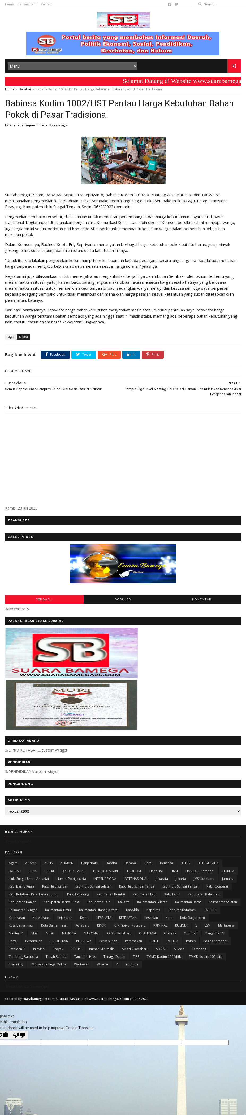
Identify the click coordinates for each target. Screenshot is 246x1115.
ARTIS (48, 864)
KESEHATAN (128, 919)
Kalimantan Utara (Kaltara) (98, 911)
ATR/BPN (67, 864)
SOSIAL (161, 950)
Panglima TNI (215, 934)
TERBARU (44, 601)
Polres (191, 942)
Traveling (16, 966)
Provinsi (39, 950)
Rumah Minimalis (101, 950)
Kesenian (151, 919)
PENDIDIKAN (59, 942)
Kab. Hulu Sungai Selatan (93, 888)
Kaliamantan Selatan (152, 903)
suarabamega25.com (39, 1000)
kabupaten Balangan (203, 895)
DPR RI (49, 872)
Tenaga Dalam (114, 958)
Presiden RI (17, 950)
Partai (13, 942)
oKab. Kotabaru (119, 934)
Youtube (132, 966)
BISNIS (185, 864)
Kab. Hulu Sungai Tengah (180, 888)
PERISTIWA (84, 942)
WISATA (102, 966)
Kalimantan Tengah (23, 911)
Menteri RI (16, 934)
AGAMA (31, 864)
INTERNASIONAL (136, 880)
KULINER (181, 927)
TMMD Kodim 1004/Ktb (164, 958)
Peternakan (133, 942)
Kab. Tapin (172, 895)
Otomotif (191, 934)
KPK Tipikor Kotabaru (130, 927)
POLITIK (172, 942)
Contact (46, 4)
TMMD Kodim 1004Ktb (205, 958)
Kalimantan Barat (188, 903)
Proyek (58, 950)
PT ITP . (76, 950)
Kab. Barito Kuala (21, 888)
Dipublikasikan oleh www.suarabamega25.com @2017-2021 (104, 1000)
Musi (34, 934)
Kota (169, 919)
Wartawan (81, 966)
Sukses (179, 950)
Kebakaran (17, 919)
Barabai (25, 89)
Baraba (111, 864)
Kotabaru (82, 927)
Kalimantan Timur (58, 911)
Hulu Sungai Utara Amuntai (29, 880)
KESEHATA (103, 919)
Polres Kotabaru (215, 942)
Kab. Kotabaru (217, 888)
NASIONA (69, 934)
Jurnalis (227, 880)
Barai (148, 864)
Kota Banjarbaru (192, 919)
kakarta (124, 903)
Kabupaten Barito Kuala (61, 903)
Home (9, 4)
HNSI (174, 872)
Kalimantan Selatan (223, 903)
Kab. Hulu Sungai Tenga (136, 888)
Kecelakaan (41, 919)
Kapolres (153, 911)
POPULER (123, 601)
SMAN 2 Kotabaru (135, 950)
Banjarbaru (89, 864)
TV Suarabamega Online (48, 966)
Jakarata (162, 880)
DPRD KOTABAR (73, 872)
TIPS (136, 958)
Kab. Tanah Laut (145, 895)
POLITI (154, 942)
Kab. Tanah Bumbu (111, 895)
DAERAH (15, 872)
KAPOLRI (210, 911)
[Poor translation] (19, 1036)
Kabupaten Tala (98, 903)
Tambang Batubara (23, 958)
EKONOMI (134, 872)
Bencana (166, 864)
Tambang (199, 950)
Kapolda (132, 911)
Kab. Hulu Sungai (54, 888)
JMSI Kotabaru (204, 880)
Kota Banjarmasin (54, 927)
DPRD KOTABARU (106, 872)
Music (50, 934)
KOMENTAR (202, 601)
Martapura (226, 927)
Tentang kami (27, 4)
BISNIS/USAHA (208, 864)
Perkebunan (108, 942)
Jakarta (181, 880)
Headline (156, 872)
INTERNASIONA (105, 880)
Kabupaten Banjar (22, 903)
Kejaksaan (64, 919)
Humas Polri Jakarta (71, 880)
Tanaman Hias (85, 958)
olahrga (170, 934)
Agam (13, 864)
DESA (33, 872)
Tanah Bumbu (56, 958)
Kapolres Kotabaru (182, 911)
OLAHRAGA (147, 934)
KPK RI (101, 927)
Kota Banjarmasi (21, 927)
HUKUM (228, 872)
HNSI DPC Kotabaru (200, 872)
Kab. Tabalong (78, 895)
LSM (207, 927)
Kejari (84, 919)
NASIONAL (92, 934)
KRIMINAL (160, 927)
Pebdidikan (33, 942)
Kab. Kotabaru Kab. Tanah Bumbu (34, 895)
